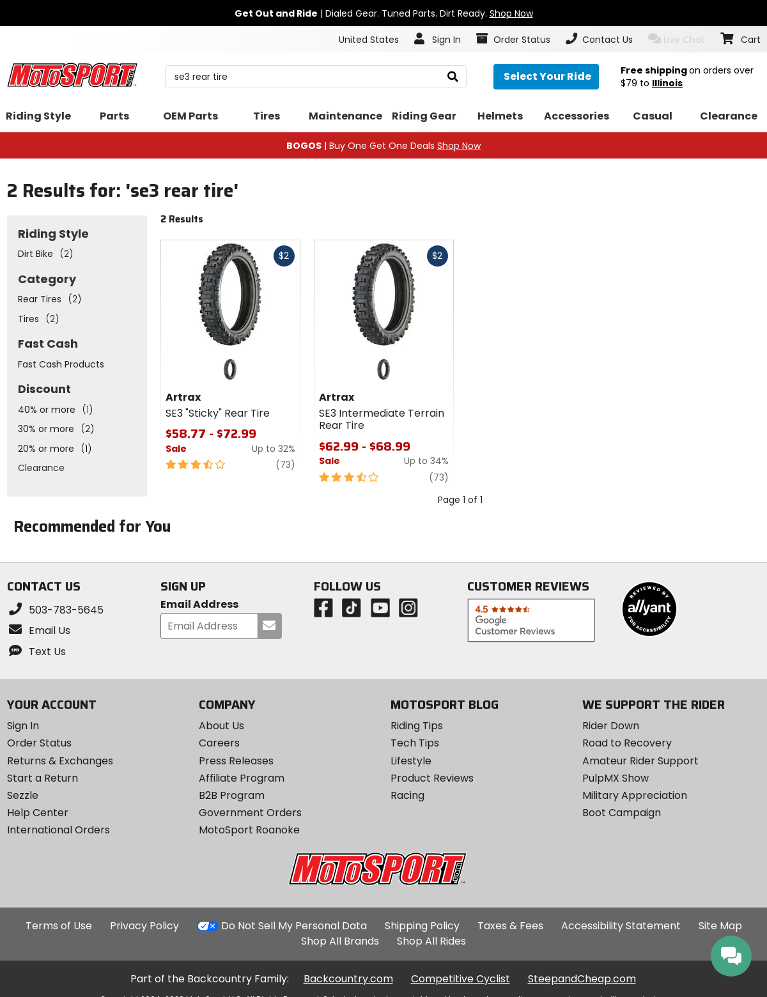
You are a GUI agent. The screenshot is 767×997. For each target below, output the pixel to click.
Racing (407, 795)
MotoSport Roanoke (249, 830)
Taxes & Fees (510, 925)
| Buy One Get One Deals (383, 145)
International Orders (58, 830)
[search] (453, 77)
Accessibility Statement (621, 925)
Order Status (39, 743)
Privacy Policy (144, 925)
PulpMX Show (615, 778)
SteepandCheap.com (582, 978)
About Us (221, 725)
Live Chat (676, 39)
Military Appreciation (634, 795)
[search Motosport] (316, 76)
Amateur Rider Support (640, 761)
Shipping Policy (422, 925)
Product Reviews (432, 778)
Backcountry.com (348, 978)
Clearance (41, 467)
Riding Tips (417, 725)
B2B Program (232, 795)
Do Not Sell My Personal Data (294, 926)
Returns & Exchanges (60, 761)
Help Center (37, 812)
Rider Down (610, 725)
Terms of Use (59, 925)
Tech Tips (415, 743)
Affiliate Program (241, 778)
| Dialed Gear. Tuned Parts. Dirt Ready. (384, 13)
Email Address (199, 605)
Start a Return (42, 778)
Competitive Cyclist (460, 978)
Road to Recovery (627, 743)
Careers (219, 743)
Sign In (23, 725)
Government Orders (250, 812)
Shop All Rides (431, 941)
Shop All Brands (340, 941)
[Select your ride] (546, 76)
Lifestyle (411, 761)
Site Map (720, 925)
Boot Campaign (621, 812)
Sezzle (22, 795)
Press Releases (236, 761)
